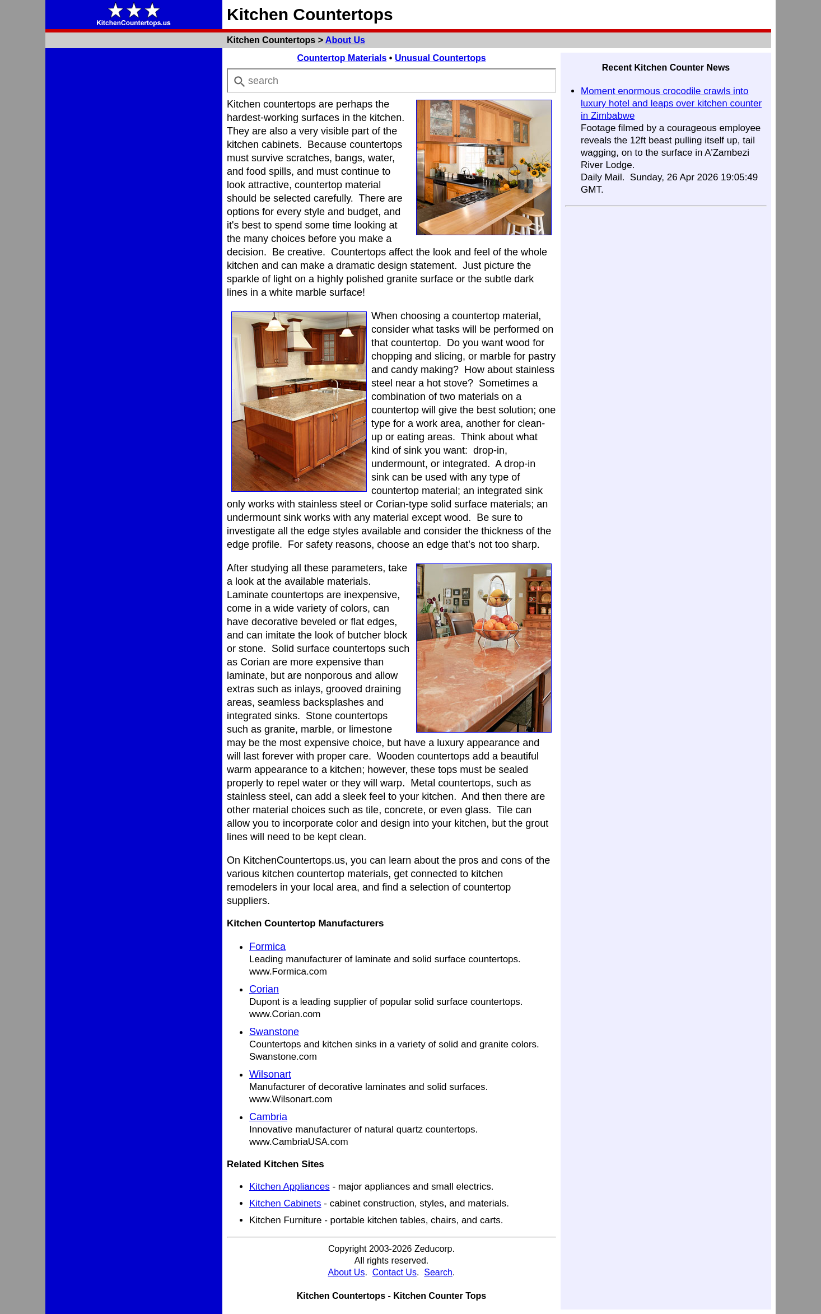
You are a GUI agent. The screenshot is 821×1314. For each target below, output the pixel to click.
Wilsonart (270, 1074)
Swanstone (274, 1031)
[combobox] (391, 80)
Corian (264, 989)
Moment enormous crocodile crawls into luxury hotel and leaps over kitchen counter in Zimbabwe (671, 103)
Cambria (268, 1116)
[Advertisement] (134, 221)
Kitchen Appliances (289, 1186)
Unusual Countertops (440, 58)
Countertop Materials (341, 58)
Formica (267, 946)
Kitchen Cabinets (285, 1203)
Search (438, 1272)
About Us (345, 40)
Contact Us (394, 1272)
